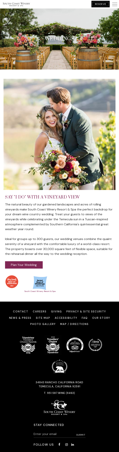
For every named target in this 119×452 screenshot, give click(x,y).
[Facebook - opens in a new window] (59, 445)
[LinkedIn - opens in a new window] (72, 445)
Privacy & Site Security (86, 311)
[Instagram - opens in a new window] (66, 445)
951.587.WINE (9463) (61, 393)
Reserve (100, 4)
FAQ (85, 318)
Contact (20, 311)
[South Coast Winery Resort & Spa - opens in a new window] (40, 284)
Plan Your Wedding (24, 265)
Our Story (101, 318)
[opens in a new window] (12, 281)
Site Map (43, 318)
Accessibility (66, 318)
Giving (56, 311)
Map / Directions (74, 324)
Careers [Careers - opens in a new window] (40, 311)
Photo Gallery (43, 324)
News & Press (20, 318)
